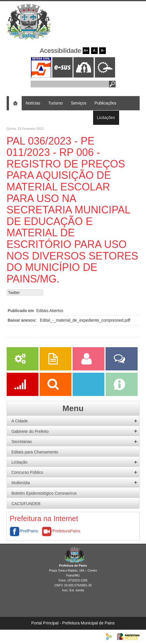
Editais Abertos (49, 310)
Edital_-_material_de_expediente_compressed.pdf (85, 320)
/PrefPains (24, 531)
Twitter (14, 292)
